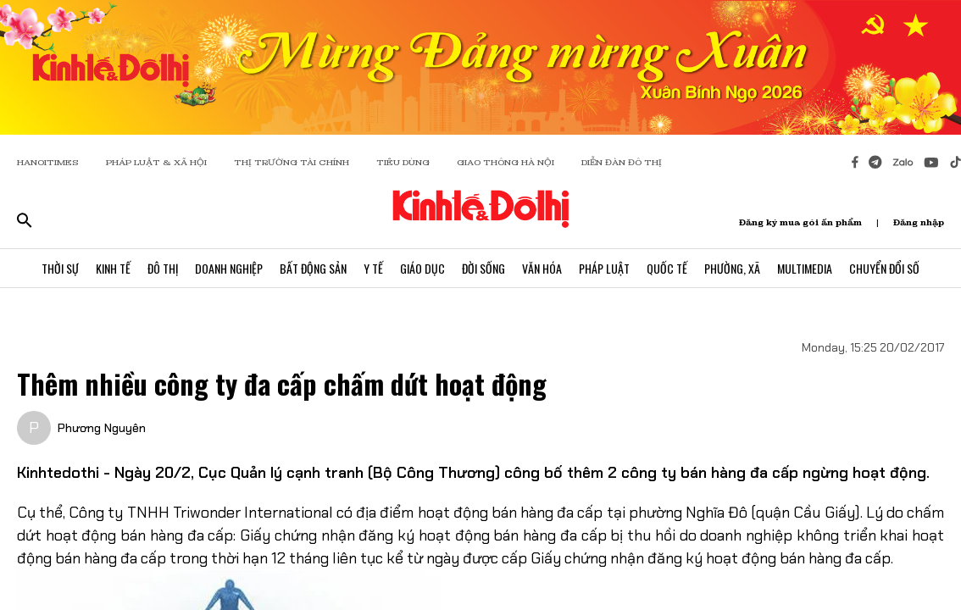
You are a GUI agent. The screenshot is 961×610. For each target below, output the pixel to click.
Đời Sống (483, 268)
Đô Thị (162, 268)
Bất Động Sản (313, 268)
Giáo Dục (422, 268)
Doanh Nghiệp (229, 268)
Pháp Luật (604, 268)
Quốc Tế (667, 268)
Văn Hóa (542, 268)
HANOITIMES (48, 162)
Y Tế (373, 268)
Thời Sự (60, 268)
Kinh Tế (113, 268)
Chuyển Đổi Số (884, 268)
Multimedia (804, 268)
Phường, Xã (732, 268)
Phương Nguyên (102, 427)
